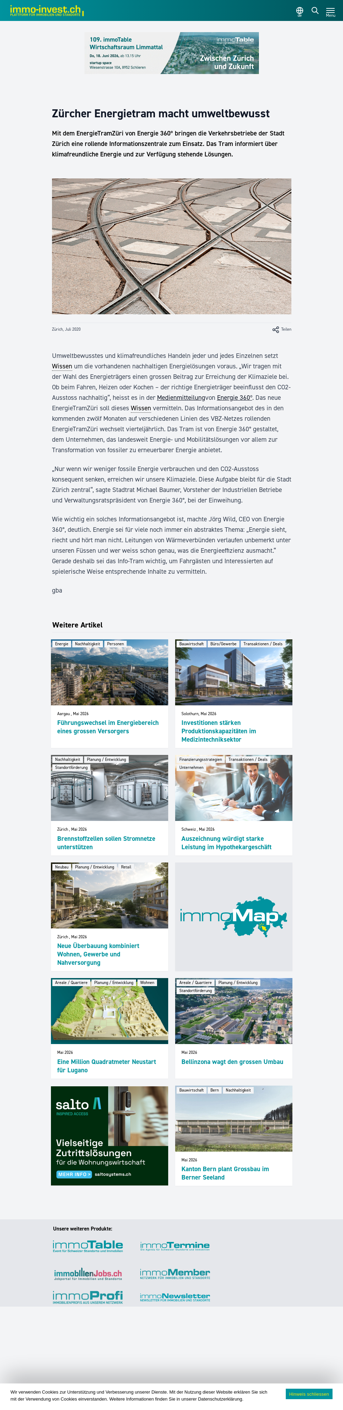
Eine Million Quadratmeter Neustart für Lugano (106, 1065)
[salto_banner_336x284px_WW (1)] (109, 1135)
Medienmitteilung (181, 397)
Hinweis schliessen (309, 1394)
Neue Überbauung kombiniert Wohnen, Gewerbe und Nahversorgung (98, 954)
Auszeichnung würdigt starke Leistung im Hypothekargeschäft (226, 842)
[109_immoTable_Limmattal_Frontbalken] (171, 53)
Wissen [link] (62, 366)
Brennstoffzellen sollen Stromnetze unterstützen (106, 842)
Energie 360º (234, 397)
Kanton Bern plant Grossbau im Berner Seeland (225, 1173)
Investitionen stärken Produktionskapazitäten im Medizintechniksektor (218, 731)
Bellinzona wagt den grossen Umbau (232, 1061)
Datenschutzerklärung (220, 1399)
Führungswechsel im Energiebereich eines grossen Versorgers (108, 726)
